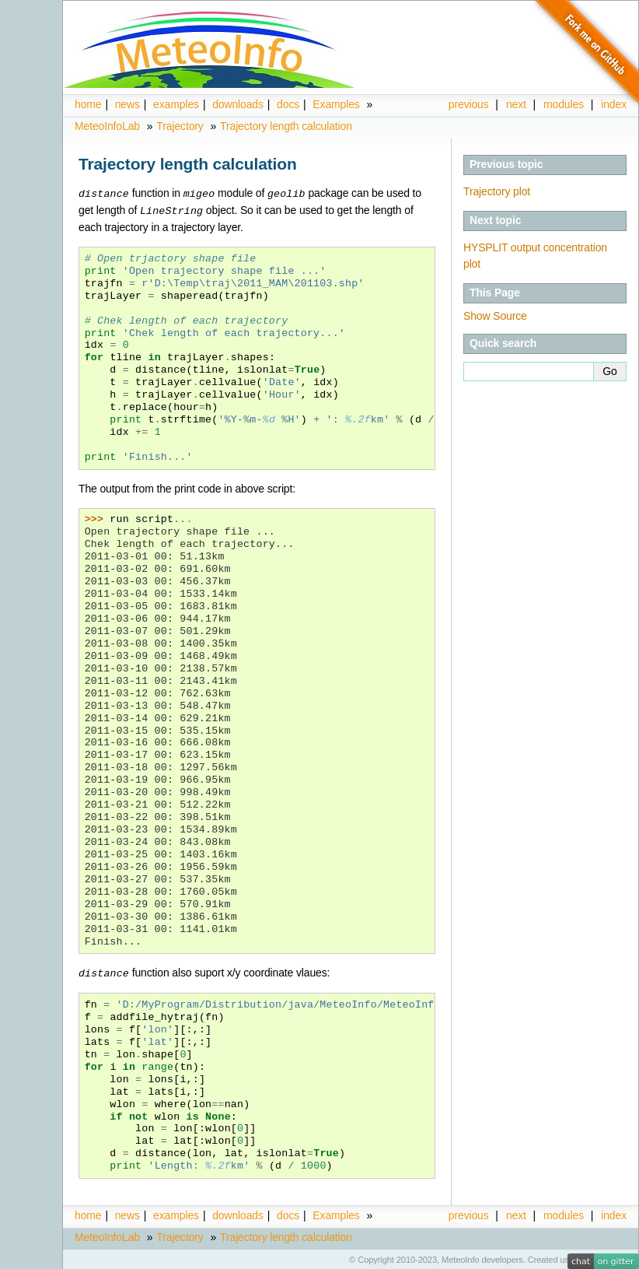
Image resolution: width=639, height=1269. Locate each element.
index (614, 1213)
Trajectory (179, 126)
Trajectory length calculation (286, 126)
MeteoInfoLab (107, 126)
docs (288, 104)
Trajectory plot (496, 191)
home (88, 104)
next (516, 104)
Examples (336, 104)
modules (563, 1213)
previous (469, 104)
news (127, 104)
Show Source (495, 316)
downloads (238, 104)
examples (176, 104)
